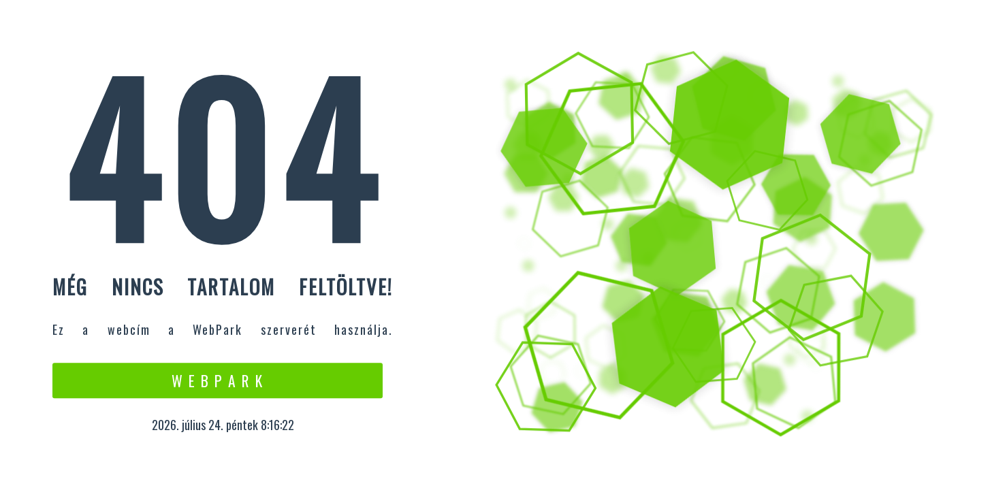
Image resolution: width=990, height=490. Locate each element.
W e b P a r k (218, 380)
